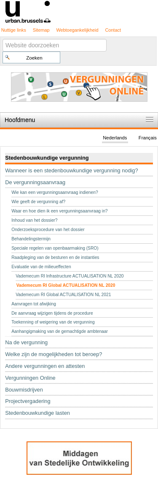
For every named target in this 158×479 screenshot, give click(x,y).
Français (148, 137)
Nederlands (115, 137)
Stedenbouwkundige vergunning (46, 158)
